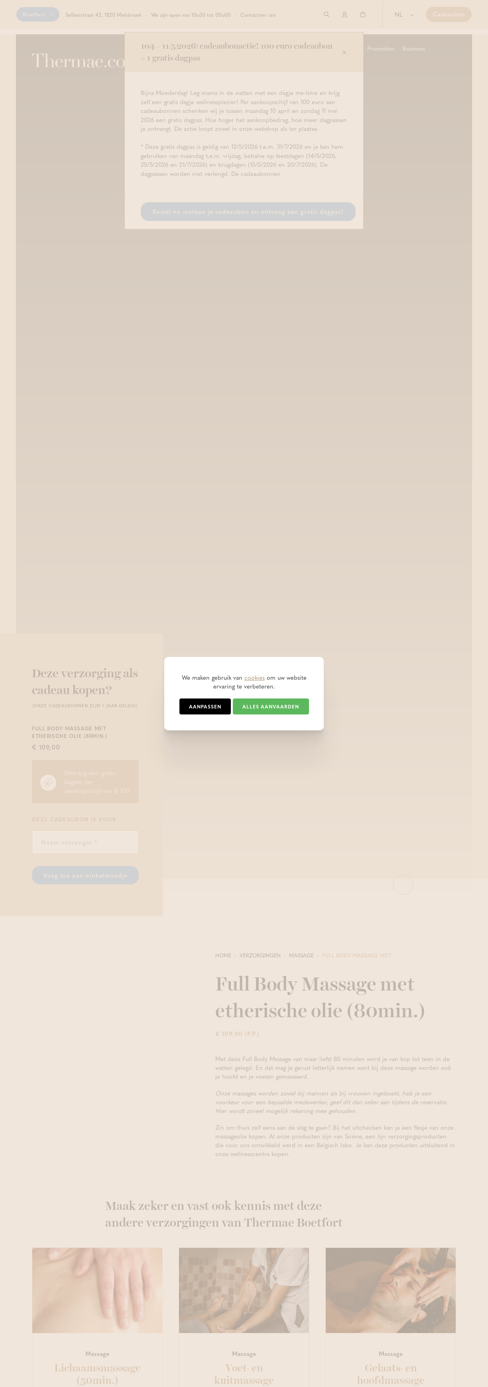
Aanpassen (205, 706)
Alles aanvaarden (270, 706)
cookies (254, 677)
